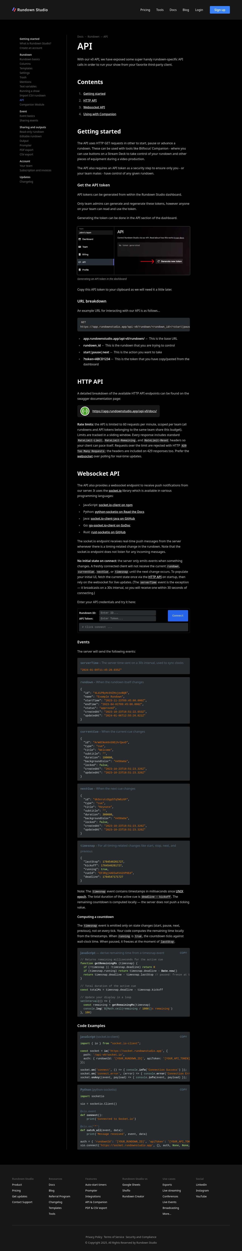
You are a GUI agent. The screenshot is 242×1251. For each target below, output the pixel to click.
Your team (26, 165)
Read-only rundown (32, 132)
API (22, 100)
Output (24, 141)
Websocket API (94, 107)
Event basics (27, 116)
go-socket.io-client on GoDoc (109, 525)
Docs (173, 10)
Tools (160, 10)
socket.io (115, 491)
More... (167, 1213)
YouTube (201, 1196)
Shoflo (126, 1190)
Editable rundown (31, 136)
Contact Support (22, 1202)
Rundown (93, 36)
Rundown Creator (133, 1196)
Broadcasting (171, 1208)
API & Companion (96, 1202)
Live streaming (172, 1190)
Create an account (31, 48)
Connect (178, 615)
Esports (167, 1184)
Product (17, 1184)
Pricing (145, 10)
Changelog (26, 181)
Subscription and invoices (35, 170)
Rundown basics (30, 59)
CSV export (26, 154)
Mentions (25, 82)
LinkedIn (201, 1184)
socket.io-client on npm (116, 505)
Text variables (28, 86)
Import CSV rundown (33, 95)
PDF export (26, 150)
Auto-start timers (95, 1184)
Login (199, 10)
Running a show (30, 91)
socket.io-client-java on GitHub (113, 518)
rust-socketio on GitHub (108, 532)
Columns (25, 64)
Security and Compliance (141, 1237)
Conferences (170, 1196)
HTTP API (90, 100)
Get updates (19, 1196)
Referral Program (59, 1196)
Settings (25, 73)
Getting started (94, 94)
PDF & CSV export (96, 1208)
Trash (23, 77)
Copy (183, 953)
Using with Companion (99, 114)
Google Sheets (131, 1184)
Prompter (26, 145)
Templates (26, 68)
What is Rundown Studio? (35, 43)
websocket (85, 456)
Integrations (93, 1196)
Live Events (169, 1202)
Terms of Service (114, 1237)
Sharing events (29, 120)
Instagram (202, 1190)
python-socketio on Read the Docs (119, 512)
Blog (186, 10)
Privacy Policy (94, 1237)
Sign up (219, 10)
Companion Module (32, 104)
